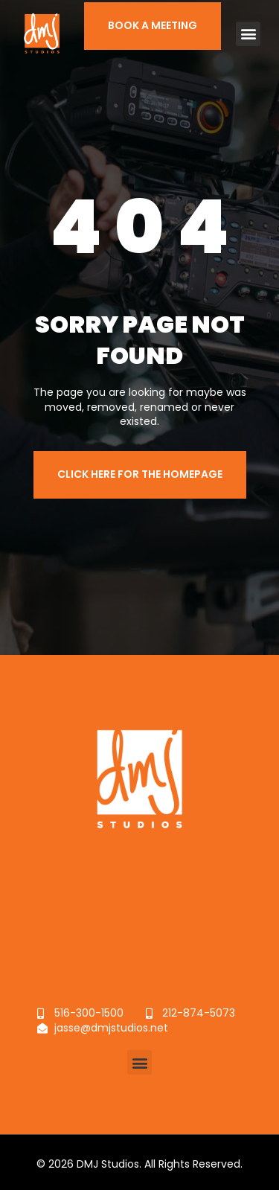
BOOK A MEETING (152, 24)
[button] (248, 33)
